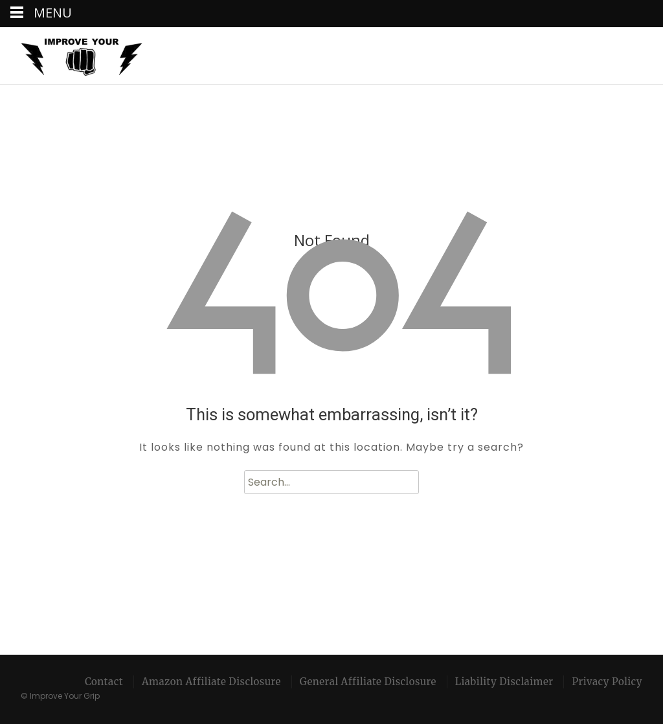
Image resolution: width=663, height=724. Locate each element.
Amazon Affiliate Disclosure (211, 681)
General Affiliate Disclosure (368, 681)
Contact (104, 681)
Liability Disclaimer (504, 681)
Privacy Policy (607, 681)
